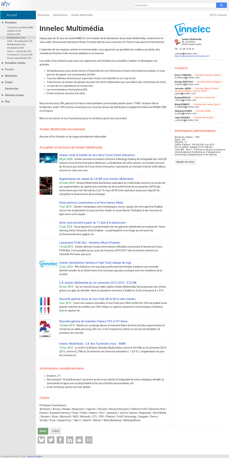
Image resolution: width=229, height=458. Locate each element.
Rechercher (11, 88)
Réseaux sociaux (13, 95)
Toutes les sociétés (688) (20, 27)
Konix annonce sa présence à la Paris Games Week (91, 202)
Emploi (7, 82)
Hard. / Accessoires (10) (19, 41)
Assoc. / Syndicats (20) (19, 51)
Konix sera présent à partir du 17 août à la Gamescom (92, 222)
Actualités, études (13, 62)
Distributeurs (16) (16, 37)
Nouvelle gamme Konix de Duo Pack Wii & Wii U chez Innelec (97, 299)
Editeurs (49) (13, 34)
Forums (8, 69)
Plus (6, 101)
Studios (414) (14, 30)
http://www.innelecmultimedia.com (192, 56)
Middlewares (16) (16, 44)
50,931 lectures (218, 15)
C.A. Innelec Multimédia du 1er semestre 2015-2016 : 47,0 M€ (98, 282)
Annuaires (9, 22)
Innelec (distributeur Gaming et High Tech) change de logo (95, 262)
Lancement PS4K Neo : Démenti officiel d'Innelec (89, 242)
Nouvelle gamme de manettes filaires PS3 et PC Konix (93, 321)
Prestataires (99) (15, 47)
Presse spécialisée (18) (19, 58)
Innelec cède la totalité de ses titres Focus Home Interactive (97, 155)
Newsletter (9, 75)
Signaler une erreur (185, 162)
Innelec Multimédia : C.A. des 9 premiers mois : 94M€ (92, 343)
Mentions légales (34, 456)
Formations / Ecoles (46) (20, 54)
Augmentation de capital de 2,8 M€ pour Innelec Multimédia (96, 179)
